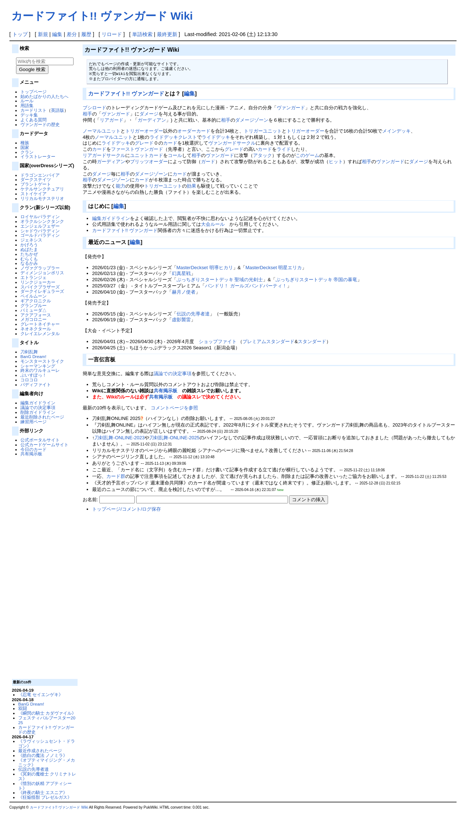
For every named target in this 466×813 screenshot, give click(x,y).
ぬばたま (29, 249)
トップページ (33, 91)
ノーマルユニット (102, 131)
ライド (284, 149)
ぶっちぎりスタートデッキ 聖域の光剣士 (220, 279)
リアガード (111, 120)
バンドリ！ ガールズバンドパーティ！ (246, 285)
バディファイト (35, 384)
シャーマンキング (37, 366)
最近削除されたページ (42, 417)
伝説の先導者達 (33, 769)
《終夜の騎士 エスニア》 (42, 792)
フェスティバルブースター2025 (46, 720)
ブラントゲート (35, 184)
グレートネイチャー (40, 324)
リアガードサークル (104, 155)
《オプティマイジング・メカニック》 (46, 762)
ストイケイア (33, 193)
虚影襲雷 (181, 319)
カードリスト (33, 110)
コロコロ (29, 379)
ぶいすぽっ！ (33, 375)
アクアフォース (35, 315)
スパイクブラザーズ (40, 286)
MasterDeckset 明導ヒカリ (205, 267)
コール (175, 155)
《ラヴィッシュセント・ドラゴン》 (46, 743)
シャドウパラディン (40, 230)
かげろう (29, 244)
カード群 (115, 476)
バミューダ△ (33, 310)
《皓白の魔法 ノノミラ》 (42, 755)
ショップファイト (218, 341)
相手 (87, 114)
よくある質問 (33, 119)
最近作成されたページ (40, 750)
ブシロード (94, 107)
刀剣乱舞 (29, 351)
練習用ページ (33, 421)
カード (170, 143)
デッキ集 (29, 115)
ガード (208, 161)
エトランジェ (33, 277)
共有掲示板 (31, 453)
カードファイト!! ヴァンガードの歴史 (46, 729)
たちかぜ (29, 254)
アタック (262, 155)
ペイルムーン (33, 296)
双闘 (22, 708)
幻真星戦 (181, 273)
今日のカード (33, 449)
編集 (57, 34)
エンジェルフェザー (40, 226)
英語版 (57, 110)
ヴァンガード (291, 107)
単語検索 (142, 34)
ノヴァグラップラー (40, 268)
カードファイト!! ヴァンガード (126, 93)
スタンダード (312, 341)
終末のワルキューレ (40, 370)
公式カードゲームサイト (44, 444)
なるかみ (29, 263)
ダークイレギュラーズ (42, 291)
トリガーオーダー (144, 131)
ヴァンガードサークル (232, 143)
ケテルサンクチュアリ (42, 188)
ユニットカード (146, 155)
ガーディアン (152, 120)
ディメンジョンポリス (42, 272)
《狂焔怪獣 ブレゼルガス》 (45, 797)
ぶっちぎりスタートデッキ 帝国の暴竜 (317, 279)
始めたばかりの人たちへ (44, 96)
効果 (191, 186)
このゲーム (307, 155)
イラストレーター (37, 156)
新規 (43, 34)
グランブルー (33, 305)
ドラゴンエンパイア (40, 175)
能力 (120, 186)
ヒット (336, 161)
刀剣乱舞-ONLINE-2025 (174, 437)
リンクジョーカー (37, 282)
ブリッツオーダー (149, 161)
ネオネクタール (35, 328)
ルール (26, 100)
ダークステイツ (35, 179)
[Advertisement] (44, 567)
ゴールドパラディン (40, 235)
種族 (24, 142)
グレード (144, 143)
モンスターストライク (42, 361)
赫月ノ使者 (184, 292)
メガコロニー (33, 319)
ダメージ (148, 114)
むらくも (29, 258)
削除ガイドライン (37, 412)
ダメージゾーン (251, 120)
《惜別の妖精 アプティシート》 (45, 785)
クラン (26, 152)
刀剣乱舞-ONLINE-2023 (119, 437)
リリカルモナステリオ (42, 198)
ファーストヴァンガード (137, 149)
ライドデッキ (216, 137)
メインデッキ (396, 131)
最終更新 (167, 34)
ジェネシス (31, 239)
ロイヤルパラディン (40, 216)
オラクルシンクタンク (42, 221)
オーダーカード (193, 131)
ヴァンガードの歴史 (40, 124)
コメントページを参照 (174, 408)
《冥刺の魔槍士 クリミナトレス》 (47, 776)
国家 (24, 147)
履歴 (86, 34)
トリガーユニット (263, 131)
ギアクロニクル (35, 300)
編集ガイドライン (37, 402)
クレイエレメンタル (40, 333)
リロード (112, 34)
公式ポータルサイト (40, 439)
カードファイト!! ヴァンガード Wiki (102, 16)
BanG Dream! (33, 356)
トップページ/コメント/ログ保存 (126, 509)
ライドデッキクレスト (173, 137)
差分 (72, 34)
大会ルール (213, 224)
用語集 (26, 105)
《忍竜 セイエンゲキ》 (40, 694)
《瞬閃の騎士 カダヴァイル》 (47, 713)
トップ (20, 34)
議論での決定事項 (37, 407)
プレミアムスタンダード (268, 341)
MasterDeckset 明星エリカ (273, 267)
